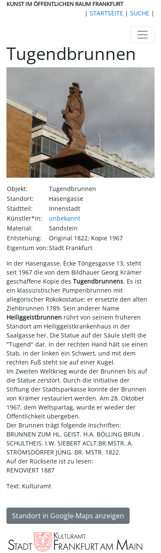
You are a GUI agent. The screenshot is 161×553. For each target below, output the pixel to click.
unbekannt (64, 218)
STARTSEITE (106, 13)
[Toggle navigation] (143, 34)
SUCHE (139, 13)
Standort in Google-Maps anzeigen (68, 515)
